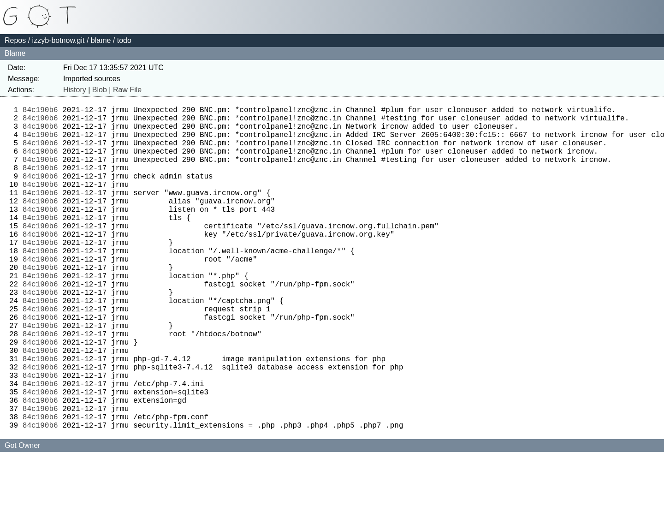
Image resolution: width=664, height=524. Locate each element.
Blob (99, 90)
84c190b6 (40, 111)
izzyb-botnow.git (58, 40)
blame (101, 40)
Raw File (127, 90)
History (74, 90)
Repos (15, 40)
